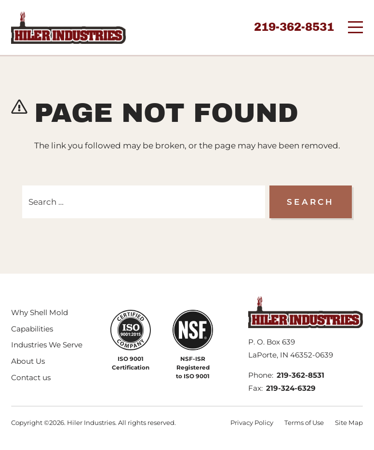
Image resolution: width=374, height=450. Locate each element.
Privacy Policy (251, 422)
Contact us (31, 377)
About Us (28, 361)
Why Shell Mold (39, 312)
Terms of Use (304, 422)
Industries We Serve (46, 344)
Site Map (349, 422)
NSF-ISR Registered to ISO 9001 (193, 367)
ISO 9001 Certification (130, 363)
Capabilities (32, 328)
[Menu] (355, 27)
